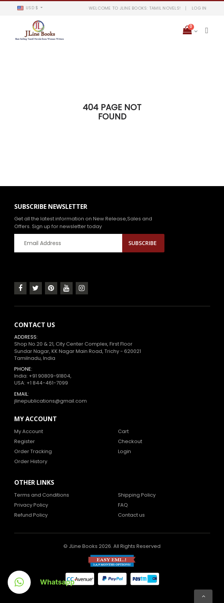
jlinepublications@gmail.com (50, 401)
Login (124, 451)
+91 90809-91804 (49, 376)
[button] (30, 8)
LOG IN (199, 8)
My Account (28, 431)
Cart (123, 431)
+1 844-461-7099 (47, 382)
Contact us (131, 515)
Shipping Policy (137, 495)
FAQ (123, 505)
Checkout (130, 441)
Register (24, 441)
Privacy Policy (31, 505)
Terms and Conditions (41, 495)
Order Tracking (33, 451)
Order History (30, 461)
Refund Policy (31, 515)
